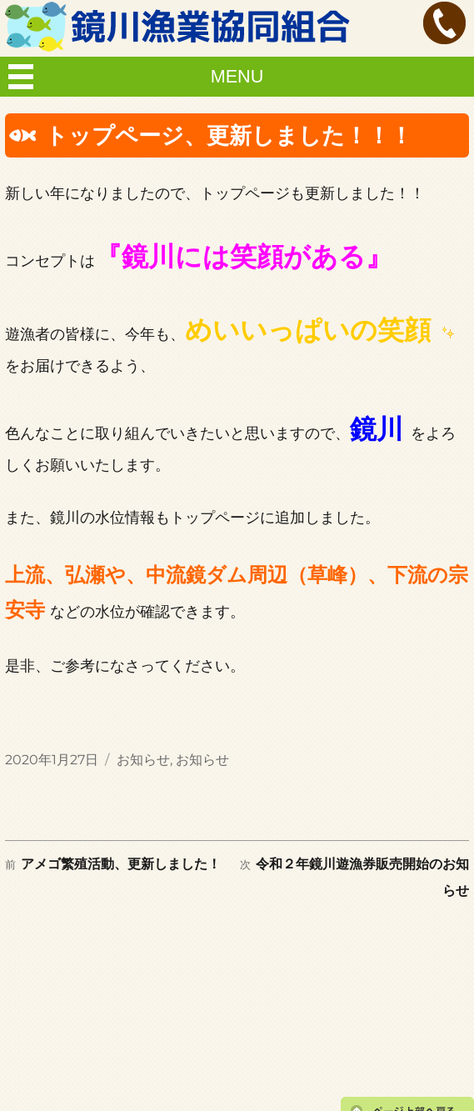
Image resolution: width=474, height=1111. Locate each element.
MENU (237, 76)
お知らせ (143, 760)
